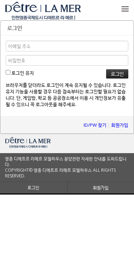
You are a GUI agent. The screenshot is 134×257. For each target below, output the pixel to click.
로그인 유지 (20, 73)
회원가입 (119, 125)
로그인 (33, 188)
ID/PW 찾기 (95, 125)
